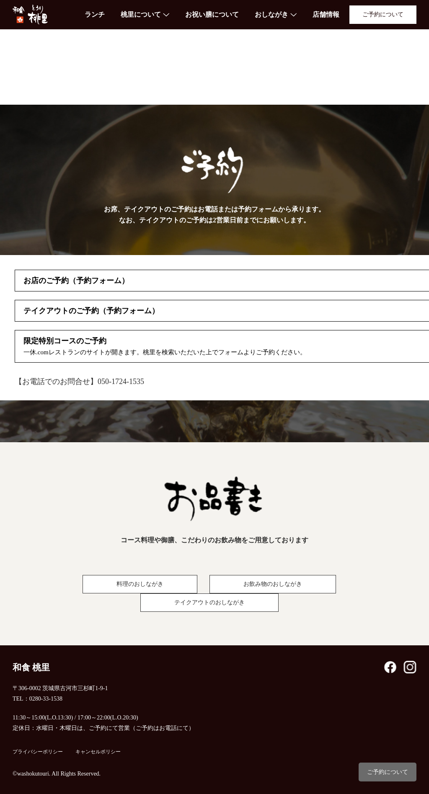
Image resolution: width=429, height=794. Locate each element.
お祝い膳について (212, 14)
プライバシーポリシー (38, 752)
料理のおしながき (139, 584)
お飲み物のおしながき (272, 584)
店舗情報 (326, 14)
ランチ (95, 14)
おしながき (271, 14)
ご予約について (382, 14)
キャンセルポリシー (98, 752)
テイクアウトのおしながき (209, 602)
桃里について (141, 14)
